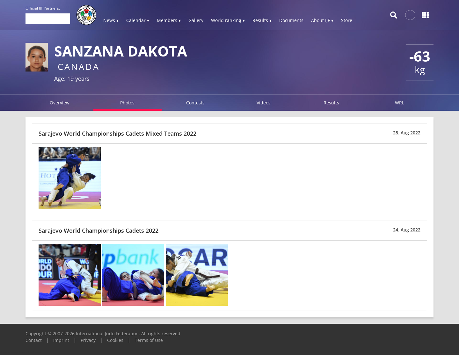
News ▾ (111, 20)
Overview (59, 103)
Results (331, 103)
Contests (195, 103)
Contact (34, 340)
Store (346, 20)
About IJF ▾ (322, 20)
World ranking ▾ (228, 20)
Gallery (195, 20)
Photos (127, 103)
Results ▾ (262, 20)
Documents (291, 20)
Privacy (88, 340)
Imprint (61, 340)
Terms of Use (149, 340)
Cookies (115, 340)
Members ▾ (169, 20)
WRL (399, 103)
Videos (264, 103)
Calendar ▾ (137, 20)
